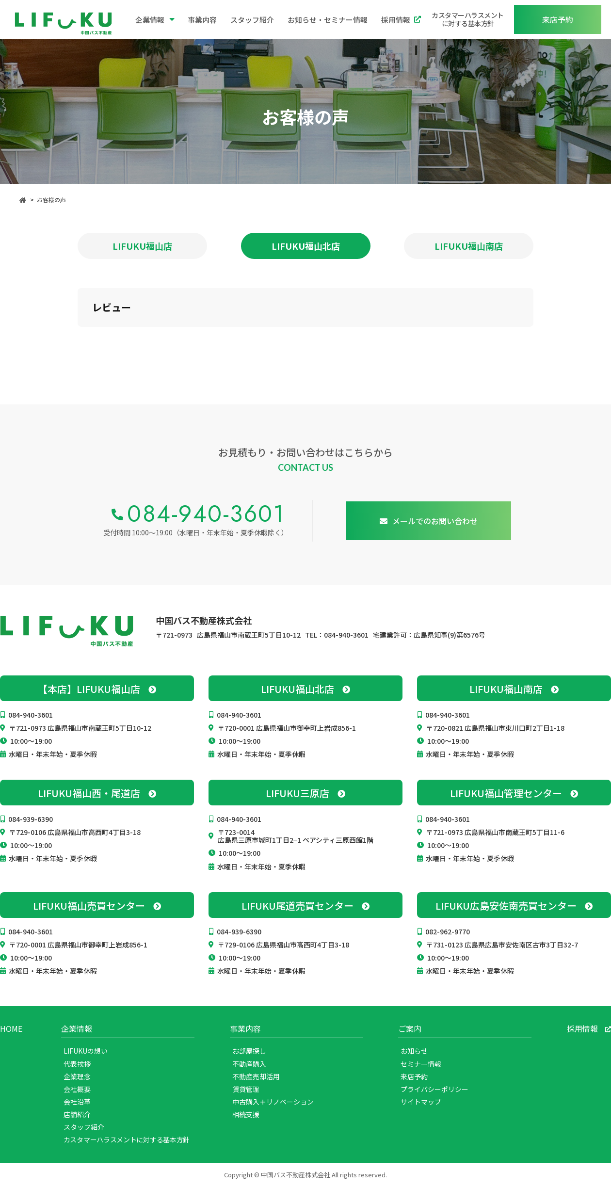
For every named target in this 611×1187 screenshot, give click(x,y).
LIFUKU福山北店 (306, 246)
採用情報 (401, 20)
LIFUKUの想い (86, 1051)
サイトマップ (421, 1102)
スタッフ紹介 (252, 20)
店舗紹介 (77, 1114)
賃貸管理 (245, 1089)
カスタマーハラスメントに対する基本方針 (468, 19)
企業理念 (77, 1076)
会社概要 (77, 1089)
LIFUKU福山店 (142, 246)
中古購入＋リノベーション (273, 1102)
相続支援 (245, 1114)
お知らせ (414, 1051)
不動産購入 (249, 1064)
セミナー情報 (421, 1064)
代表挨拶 (77, 1064)
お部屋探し (249, 1051)
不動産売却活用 (256, 1076)
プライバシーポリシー (434, 1089)
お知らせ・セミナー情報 (328, 20)
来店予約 (414, 1076)
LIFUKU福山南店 (468, 246)
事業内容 (202, 20)
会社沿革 (77, 1102)
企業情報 (155, 19)
